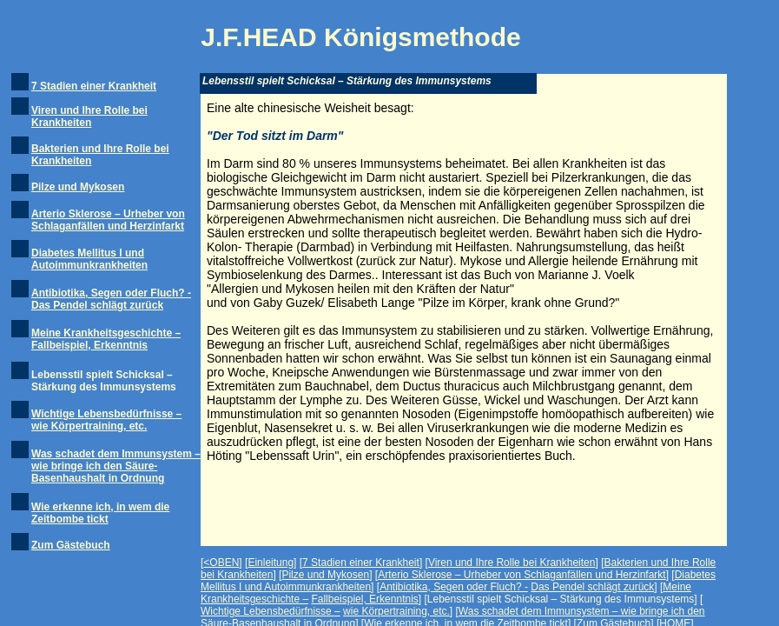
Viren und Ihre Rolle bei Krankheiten (89, 116)
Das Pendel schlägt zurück (592, 587)
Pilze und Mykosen (77, 187)
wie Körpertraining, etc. (396, 611)
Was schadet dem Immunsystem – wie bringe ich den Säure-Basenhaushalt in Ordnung (116, 466)
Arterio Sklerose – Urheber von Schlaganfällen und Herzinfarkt (108, 220)
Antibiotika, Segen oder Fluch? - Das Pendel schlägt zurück (111, 299)
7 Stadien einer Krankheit (93, 86)
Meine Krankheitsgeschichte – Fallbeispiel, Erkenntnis (106, 339)
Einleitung (271, 562)
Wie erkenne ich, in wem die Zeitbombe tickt (100, 513)
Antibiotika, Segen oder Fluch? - (454, 587)
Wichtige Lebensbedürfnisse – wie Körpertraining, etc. (106, 420)
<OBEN (221, 562)
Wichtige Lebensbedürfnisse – (270, 611)
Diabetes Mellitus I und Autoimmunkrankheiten (89, 259)
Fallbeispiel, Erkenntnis (364, 599)
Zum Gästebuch (70, 545)
